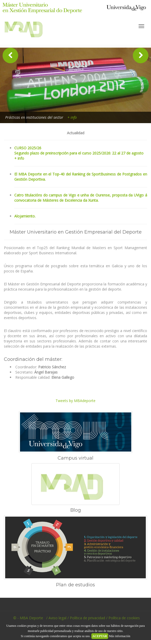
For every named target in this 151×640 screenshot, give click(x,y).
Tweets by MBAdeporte (75, 400)
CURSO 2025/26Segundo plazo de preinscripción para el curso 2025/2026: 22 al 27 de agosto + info (78, 153)
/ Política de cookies (123, 617)
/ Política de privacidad (86, 617)
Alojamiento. (25, 216)
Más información (119, 636)
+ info (72, 117)
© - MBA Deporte (27, 617)
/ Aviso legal (56, 617)
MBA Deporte (26, 31)
